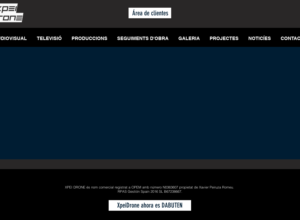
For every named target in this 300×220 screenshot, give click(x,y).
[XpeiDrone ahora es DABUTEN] (150, 205)
